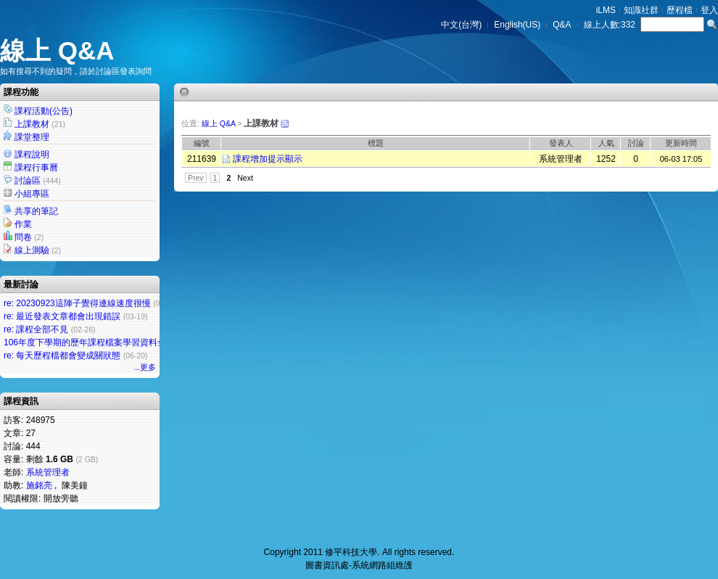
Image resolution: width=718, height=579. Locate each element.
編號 (202, 143)
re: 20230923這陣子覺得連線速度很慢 (77, 303)
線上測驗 (32, 250)
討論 (636, 143)
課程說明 (32, 154)
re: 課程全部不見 (36, 329)
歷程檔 (680, 10)
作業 (23, 224)
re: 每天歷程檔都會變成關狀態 (62, 355)
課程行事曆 (36, 168)
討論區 (28, 181)
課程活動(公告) (44, 111)
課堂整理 (32, 137)
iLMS (606, 10)
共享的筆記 (36, 211)
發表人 (561, 143)
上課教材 (32, 124)
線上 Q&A (57, 50)
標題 (376, 143)
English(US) (517, 25)
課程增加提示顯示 (267, 159)
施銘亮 (39, 485)
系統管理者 (48, 472)
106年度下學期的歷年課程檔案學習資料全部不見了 (102, 342)
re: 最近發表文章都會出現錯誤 (62, 316)
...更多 (144, 367)
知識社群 (641, 10)
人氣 (606, 143)
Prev (196, 177)
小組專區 (32, 194)
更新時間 (681, 143)
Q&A (562, 25)
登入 (709, 10)
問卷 (23, 237)
